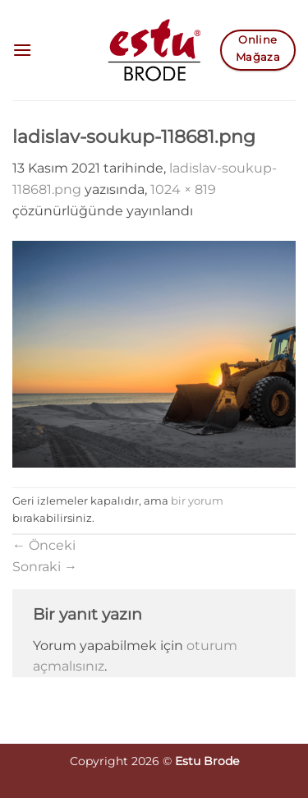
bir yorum (197, 501)
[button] (22, 50)
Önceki (44, 545)
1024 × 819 (183, 189)
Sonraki (44, 566)
